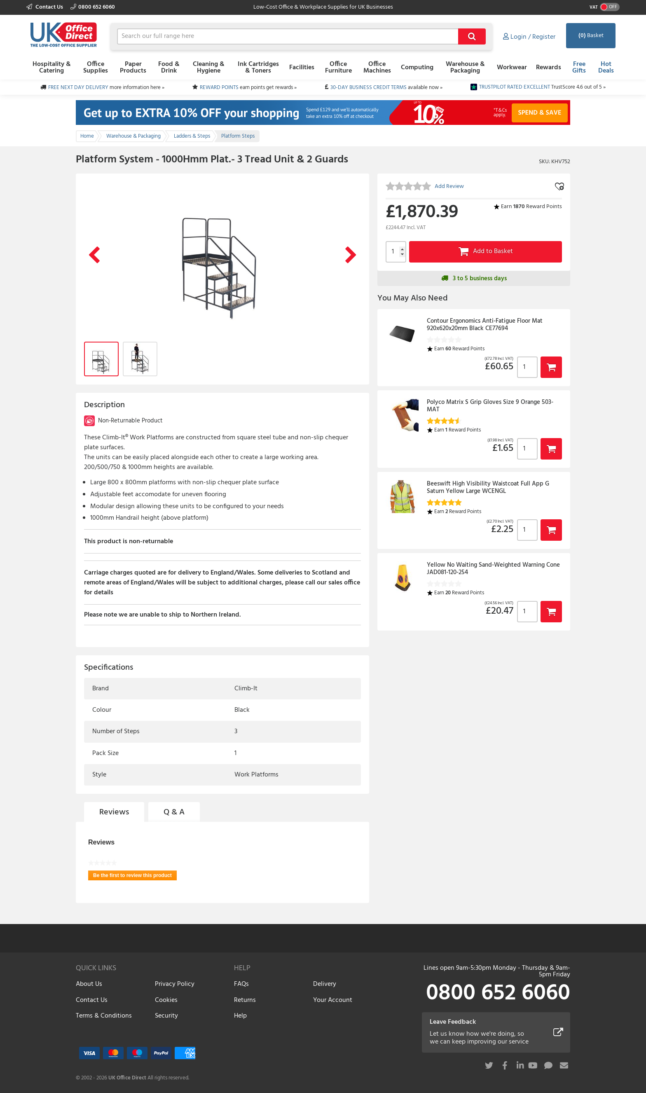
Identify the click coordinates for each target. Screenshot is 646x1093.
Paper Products (133, 67)
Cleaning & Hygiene (209, 67)
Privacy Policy (174, 984)
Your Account (332, 1000)
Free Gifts (579, 67)
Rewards (548, 67)
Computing (417, 67)
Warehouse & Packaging (465, 67)
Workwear (512, 67)
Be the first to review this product (135, 876)
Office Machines (377, 67)
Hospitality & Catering (52, 67)
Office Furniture (338, 67)
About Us (89, 984)
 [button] (551, 367)
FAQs (241, 984)
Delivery (324, 984)
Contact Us (45, 7)
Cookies (166, 1000)
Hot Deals (606, 67)
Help (240, 1016)
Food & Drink (169, 67)
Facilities (301, 67)
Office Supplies (95, 67)
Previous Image (94, 255)
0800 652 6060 (92, 7)
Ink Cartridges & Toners (258, 67)
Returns (245, 1000)
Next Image (351, 255)
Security (166, 1016)
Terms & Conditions (104, 1016)
